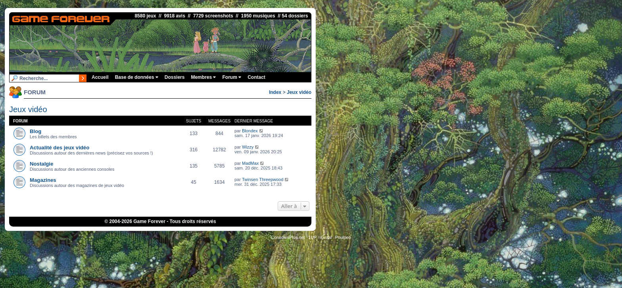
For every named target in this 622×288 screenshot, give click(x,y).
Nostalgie (41, 164)
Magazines (43, 180)
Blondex (250, 130)
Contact (256, 77)
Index (275, 92)
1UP (312, 237)
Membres (203, 77)
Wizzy (247, 147)
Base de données (136, 77)
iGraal (326, 237)
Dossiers (175, 77)
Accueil (100, 77)
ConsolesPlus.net (288, 237)
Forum (231, 77)
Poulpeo (343, 237)
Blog (35, 131)
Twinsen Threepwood (262, 179)
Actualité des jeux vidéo (59, 148)
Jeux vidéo (299, 92)
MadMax (250, 163)
